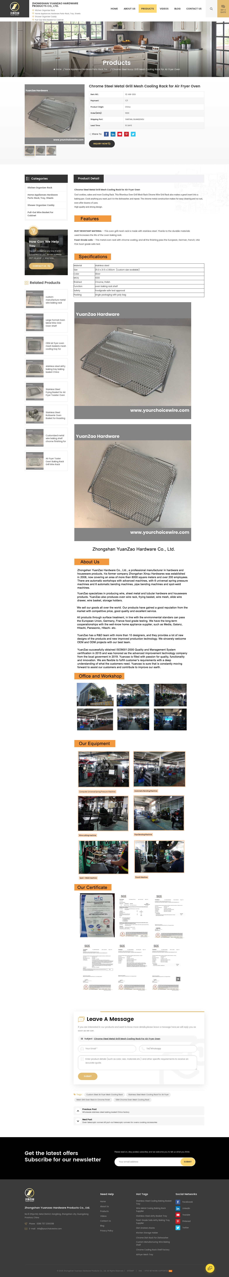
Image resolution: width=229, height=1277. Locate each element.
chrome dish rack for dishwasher (152, 1238)
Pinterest (186, 1221)
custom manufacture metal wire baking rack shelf (55, 300)
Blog (177, 9)
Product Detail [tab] (88, 178)
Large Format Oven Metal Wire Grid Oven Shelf (55, 323)
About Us (129, 9)
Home (114, 9)
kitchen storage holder (147, 1233)
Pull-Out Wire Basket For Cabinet (49, 20)
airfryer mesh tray (144, 1254)
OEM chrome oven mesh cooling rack (132, 1099)
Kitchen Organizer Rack (45, 10)
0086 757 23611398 (45, 1223)
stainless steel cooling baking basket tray (154, 1203)
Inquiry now (100, 143)
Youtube (186, 1215)
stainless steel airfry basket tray (151, 1216)
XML (140, 1271)
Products (147, 9)
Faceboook (187, 1202)
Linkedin (186, 1208)
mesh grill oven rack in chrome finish (93, 1099)
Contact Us (194, 9)
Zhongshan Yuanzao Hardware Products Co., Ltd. (55, 4)
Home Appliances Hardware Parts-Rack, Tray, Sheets (57, 13)
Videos (164, 9)
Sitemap (130, 1271)
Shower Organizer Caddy (46, 16)
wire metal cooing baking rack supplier (151, 1210)
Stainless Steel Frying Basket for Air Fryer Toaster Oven (56, 392)
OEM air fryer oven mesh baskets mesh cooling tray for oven (56, 346)
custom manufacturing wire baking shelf (153, 1244)
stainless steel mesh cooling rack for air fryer (148, 1094)
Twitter (185, 1227)
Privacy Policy (106, 1231)
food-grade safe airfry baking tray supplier (153, 1222)
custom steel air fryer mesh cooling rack (104, 1094)
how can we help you (44, 244)
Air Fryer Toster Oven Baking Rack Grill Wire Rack (55, 461)
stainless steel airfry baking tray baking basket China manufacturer (55, 369)
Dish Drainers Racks (145, 1228)
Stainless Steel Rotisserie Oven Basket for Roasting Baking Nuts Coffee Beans (55, 415)
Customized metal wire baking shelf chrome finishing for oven (56, 438)
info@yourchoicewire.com (49, 1228)
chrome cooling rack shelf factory (152, 1250)
